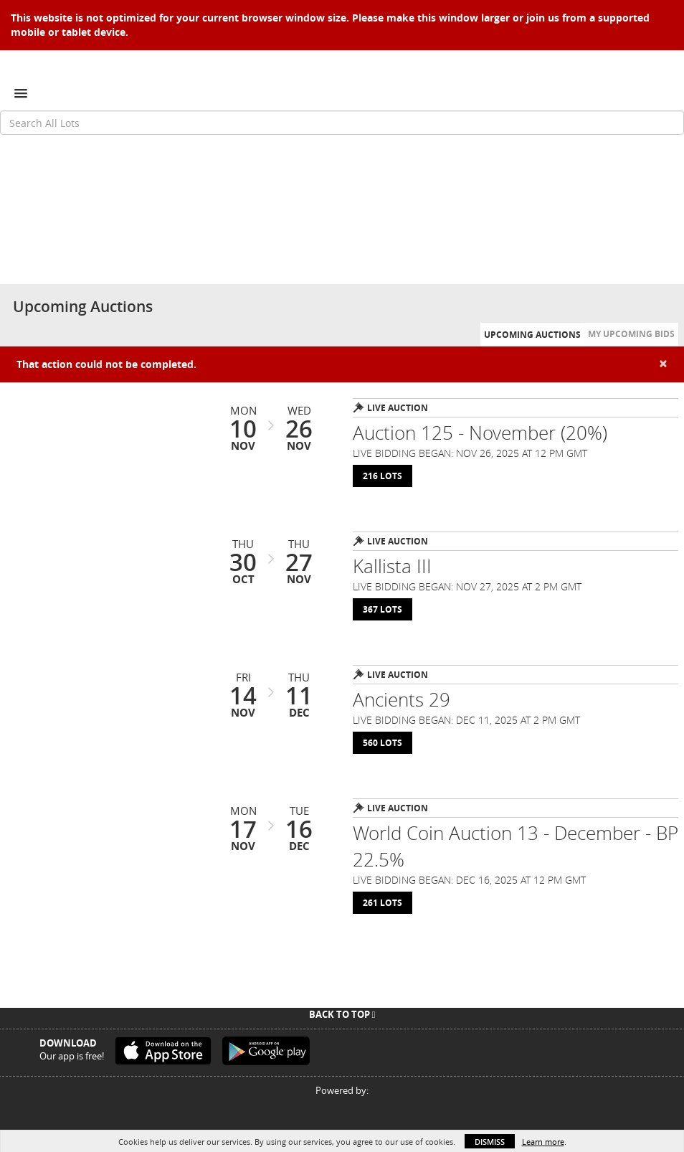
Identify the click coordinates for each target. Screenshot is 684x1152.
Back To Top (342, 1014)
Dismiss (490, 1141)
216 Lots (382, 476)
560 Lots (382, 743)
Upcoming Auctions (532, 335)
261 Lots (382, 903)
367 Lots (382, 609)
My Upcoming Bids (631, 334)
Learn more (543, 1141)
